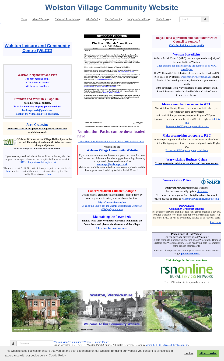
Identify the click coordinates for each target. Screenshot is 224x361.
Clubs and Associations (67, 19)
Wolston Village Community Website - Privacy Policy (81, 342)
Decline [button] (188, 353)
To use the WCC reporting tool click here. (187, 126)
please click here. (190, 253)
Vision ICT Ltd (153, 344)
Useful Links (163, 19)
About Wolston (41, 19)
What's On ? (93, 19)
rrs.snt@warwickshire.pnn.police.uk (200, 198)
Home (24, 19)
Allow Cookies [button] (207, 353)
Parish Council (113, 19)
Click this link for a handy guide (186, 45)
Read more (215, 222)
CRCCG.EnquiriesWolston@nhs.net (37, 162)
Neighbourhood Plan (138, 19)
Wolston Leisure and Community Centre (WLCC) (37, 48)
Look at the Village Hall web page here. (37, 113)
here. (49, 174)
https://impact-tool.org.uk (112, 202)
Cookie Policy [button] (57, 355)
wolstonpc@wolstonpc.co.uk (112, 164)
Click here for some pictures (112, 228)
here (8, 171)
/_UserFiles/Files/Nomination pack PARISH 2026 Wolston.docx (111, 141)
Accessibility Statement (175, 344)
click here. (202, 191)
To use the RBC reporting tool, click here (187, 150)
